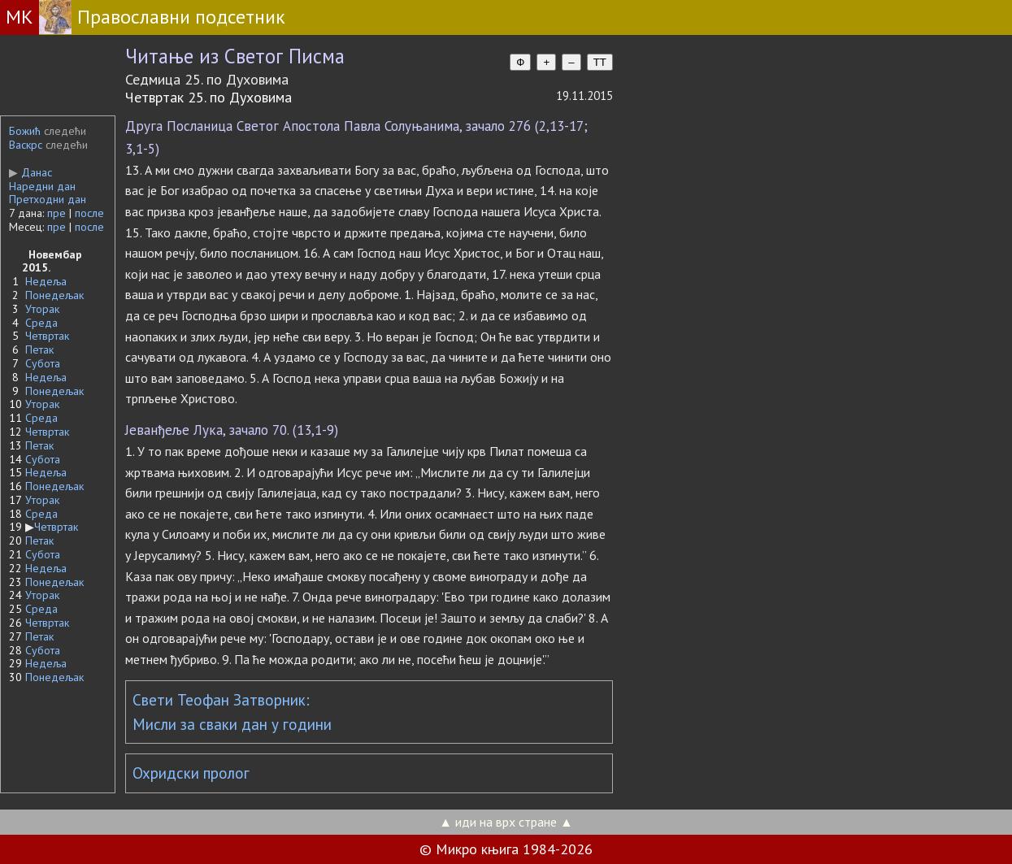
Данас (30, 172)
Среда (41, 322)
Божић (25, 131)
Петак (39, 349)
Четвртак (47, 335)
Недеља (46, 281)
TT (599, 62)
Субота (42, 363)
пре (56, 213)
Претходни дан (47, 199)
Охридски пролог (191, 773)
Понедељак (54, 295)
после (89, 213)
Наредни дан (42, 186)
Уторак (42, 309)
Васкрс (25, 144)
